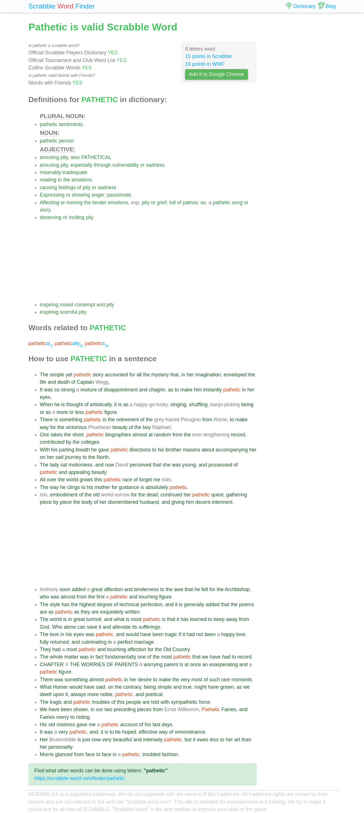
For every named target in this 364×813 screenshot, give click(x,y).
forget (145, 479)
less (79, 412)
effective (148, 732)
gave (103, 450)
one (141, 657)
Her (44, 739)
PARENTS (126, 664)
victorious (76, 427)
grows (86, 479)
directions (140, 450)
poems (246, 604)
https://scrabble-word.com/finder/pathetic (79, 778)
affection (113, 589)
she (166, 465)
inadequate (75, 172)
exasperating (223, 664)
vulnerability (125, 165)
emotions (82, 180)
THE (75, 664)
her (190, 374)
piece (46, 502)
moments (241, 679)
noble (106, 694)
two (108, 709)
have (145, 634)
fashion (170, 754)
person (66, 141)
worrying (153, 664)
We (43, 709)
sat (63, 465)
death (63, 382)
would (132, 634)
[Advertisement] (148, 261)
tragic (171, 634)
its (134, 627)
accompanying (232, 450)
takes (57, 435)
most (136, 619)
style (55, 604)
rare (225, 679)
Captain (85, 382)
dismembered (123, 502)
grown (227, 687)
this (98, 479)
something (70, 419)
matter (71, 657)
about (208, 450)
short (77, 435)
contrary (132, 687)
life (43, 382)
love (54, 634)
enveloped (235, 374)
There (46, 419)
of (79, 187)
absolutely (157, 487)
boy (147, 427)
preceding (125, 709)
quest (217, 495)
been (158, 634)
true (187, 687)
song (237, 202)
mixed (66, 305)
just (86, 739)
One (44, 435)
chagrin (157, 390)
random (162, 435)
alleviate (121, 627)
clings (73, 487)
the (66, 180)
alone (70, 627)
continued (171, 495)
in (183, 374)
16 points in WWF (205, 64)
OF (109, 664)
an (205, 664)
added (79, 589)
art (237, 739)
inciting (76, 217)
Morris (47, 754)
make (186, 390)
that (174, 374)
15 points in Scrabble (208, 56)
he (57, 404)
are (43, 612)
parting (66, 450)
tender (99, 202)
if (180, 634)
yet (69, 374)
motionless (80, 465)
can (81, 627)
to (60, 180)
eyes (45, 397)
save (92, 627)
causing (48, 187)
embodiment (64, 495)
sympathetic (184, 702)
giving (178, 502)
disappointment (121, 390)
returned (59, 642)
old (96, 495)
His (43, 724)
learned (198, 619)
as (203, 202)
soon (64, 589)
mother (102, 487)
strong (68, 390)
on (43, 457)
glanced (64, 754)
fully (44, 642)
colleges (90, 442)
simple (57, 374)
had (191, 634)
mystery (160, 374)
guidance (129, 487)
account (129, 724)
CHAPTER (52, 664)
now (109, 465)
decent (202, 502)
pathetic (48, 124)
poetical (154, 694)
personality (60, 747)
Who (57, 627)
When (46, 404)
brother (173, 450)
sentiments (71, 124)
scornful (68, 312)
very (185, 679)
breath (83, 450)
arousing (49, 157)
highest (87, 604)
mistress (66, 724)
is (63, 404)
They (45, 649)
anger (98, 195)
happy (228, 634)
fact (100, 657)
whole (56, 657)
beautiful (122, 739)
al (40, 343)
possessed (220, 465)
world (72, 479)
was (48, 390)
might (201, 687)
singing (178, 404)
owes (202, 739)
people (133, 702)
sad (59, 457)
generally (194, 604)
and (101, 305)
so (57, 390)
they (85, 612)
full (172, 202)
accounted (116, 374)
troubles (101, 702)
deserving (50, 217)
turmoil (93, 619)
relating (48, 180)
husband (149, 502)
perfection (151, 604)
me (156, 479)
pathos (190, 202)
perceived (140, 465)
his (54, 450)
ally (69, 343)
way (44, 427)
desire (145, 679)
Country (180, 649)
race (127, 479)
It (41, 390)
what (119, 619)
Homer (60, 687)
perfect (125, 642)
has (65, 604)
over (51, 479)
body (87, 502)
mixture (88, 390)
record (238, 435)
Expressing (52, 195)
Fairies (228, 709)
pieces (144, 709)
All (43, 479)
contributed (52, 442)
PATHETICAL (96, 157)
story (45, 210)
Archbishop (237, 589)
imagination (208, 374)
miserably (50, 172)
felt (204, 589)
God (44, 627)
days (167, 724)
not (199, 634)
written (132, 612)
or (142, 165)
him (198, 390)
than (246, 739)
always (78, 694)
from (207, 419)
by (68, 442)
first (101, 597)
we (205, 657)
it (115, 404)
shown (80, 709)
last (156, 724)
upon (58, 694)
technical (129, 604)
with (165, 702)
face (90, 754)
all (139, 374)
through (102, 165)
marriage (144, 642)
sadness (155, 165)
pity (64, 157)
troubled (151, 754)
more (62, 412)
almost (140, 435)
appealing (79, 472)
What (45, 687)
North (103, 457)
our (99, 709)
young (189, 465)
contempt (85, 305)
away (231, 619)
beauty (119, 427)
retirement (127, 419)
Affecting (49, 202)
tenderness (146, 589)
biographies (118, 435)
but (188, 739)
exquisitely (111, 612)
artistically (100, 404)
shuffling (198, 404)
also (75, 157)
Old (167, 649)
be (118, 732)
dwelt (45, 694)
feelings (67, 187)
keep (219, 619)
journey (73, 457)
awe (178, 589)
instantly (212, 390)
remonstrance (190, 732)
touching (148, 597)
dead (152, 495)
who (44, 597)
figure (110, 412)
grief (161, 202)
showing (81, 195)
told (155, 702)
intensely (153, 739)
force (204, 702)
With (45, 450)
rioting (83, 717)
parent (171, 664)
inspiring (49, 305)
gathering (236, 495)
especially (81, 165)
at (150, 435)
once (195, 664)
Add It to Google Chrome (216, 74)
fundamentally (120, 657)
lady (54, 465)
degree (105, 604)
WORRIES (93, 664)
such (214, 679)
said (100, 687)
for (132, 374)
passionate (119, 195)
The (44, 374)
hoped (129, 732)
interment (222, 502)
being (247, 404)
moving (75, 202)
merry (62, 717)
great (97, 589)
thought (74, 404)
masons (191, 450)
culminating (94, 642)
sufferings (149, 627)
